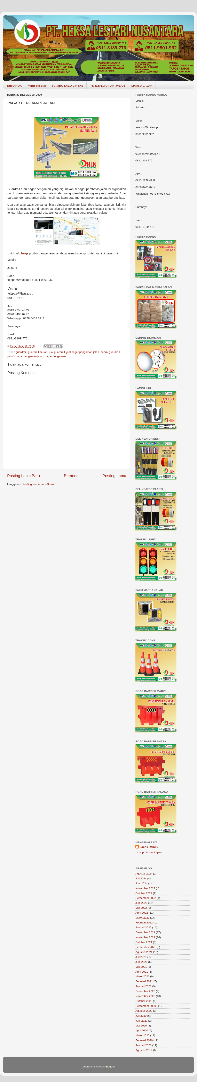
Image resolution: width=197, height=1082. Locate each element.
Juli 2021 (141, 956)
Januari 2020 (143, 1045)
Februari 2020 (144, 1040)
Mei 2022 (141, 907)
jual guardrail (57, 352)
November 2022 (145, 888)
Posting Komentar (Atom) (38, 484)
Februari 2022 (144, 922)
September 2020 (145, 1005)
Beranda (71, 476)
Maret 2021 (142, 976)
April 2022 (141, 912)
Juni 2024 (141, 883)
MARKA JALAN (141, 85)
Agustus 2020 (143, 1010)
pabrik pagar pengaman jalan (25, 356)
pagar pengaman (55, 356)
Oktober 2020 (143, 1001)
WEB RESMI (37, 85)
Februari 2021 (144, 981)
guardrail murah (38, 352)
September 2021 (145, 947)
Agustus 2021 (143, 952)
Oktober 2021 (143, 942)
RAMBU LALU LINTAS (67, 85)
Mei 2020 (141, 1025)
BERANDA (14, 85)
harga (25, 253)
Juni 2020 (141, 1020)
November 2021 (145, 937)
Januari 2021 (143, 986)
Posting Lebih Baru (23, 476)
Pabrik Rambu (149, 846)
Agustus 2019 (143, 1050)
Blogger (110, 1066)
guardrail (21, 352)
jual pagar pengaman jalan (82, 352)
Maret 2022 (142, 917)
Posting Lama (114, 476)
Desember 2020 (145, 991)
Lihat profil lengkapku (148, 852)
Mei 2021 (141, 966)
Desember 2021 (145, 932)
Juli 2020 (141, 1015)
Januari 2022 (143, 927)
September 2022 (145, 897)
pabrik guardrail (110, 352)
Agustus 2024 (143, 873)
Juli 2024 (141, 878)
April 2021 (141, 971)
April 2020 (141, 1030)
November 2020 (145, 996)
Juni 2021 (141, 961)
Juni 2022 (141, 902)
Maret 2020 (142, 1035)
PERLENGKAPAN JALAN (107, 85)
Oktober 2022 (143, 893)
